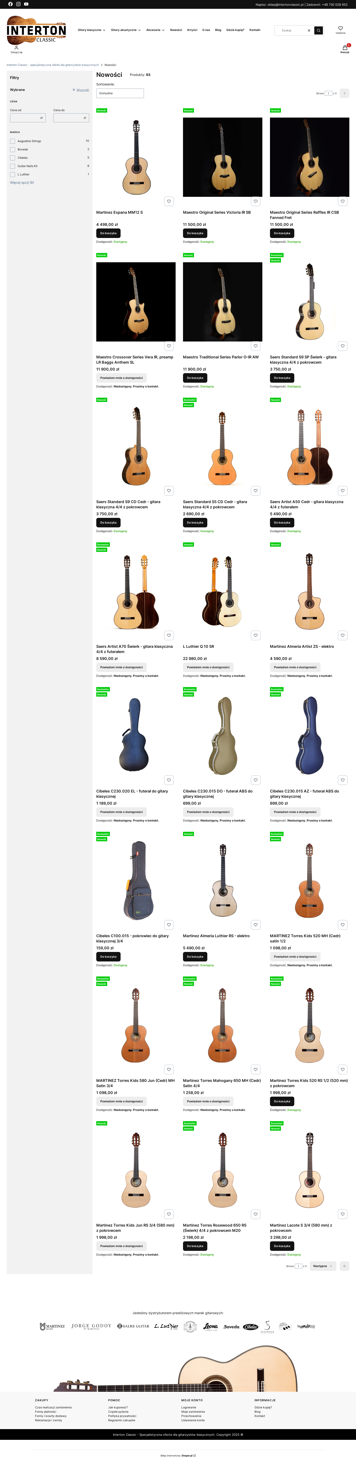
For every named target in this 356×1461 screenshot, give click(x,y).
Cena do (59, 110)
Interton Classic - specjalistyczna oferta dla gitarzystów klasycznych (53, 65)
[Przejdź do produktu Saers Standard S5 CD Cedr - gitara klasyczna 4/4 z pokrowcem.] (222, 446)
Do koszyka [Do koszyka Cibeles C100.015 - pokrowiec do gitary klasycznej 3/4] (108, 956)
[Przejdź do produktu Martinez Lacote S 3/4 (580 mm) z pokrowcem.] (309, 1170)
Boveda (23, 149)
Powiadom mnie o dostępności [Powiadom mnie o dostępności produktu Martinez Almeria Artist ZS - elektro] (295, 667)
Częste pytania (118, 1411)
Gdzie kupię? (263, 1407)
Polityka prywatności (122, 1416)
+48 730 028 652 (335, 4)
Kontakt (259, 1416)
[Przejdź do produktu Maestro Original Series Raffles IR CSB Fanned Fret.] (309, 157)
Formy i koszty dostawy (51, 1416)
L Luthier (23, 174)
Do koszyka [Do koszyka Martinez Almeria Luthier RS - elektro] (195, 956)
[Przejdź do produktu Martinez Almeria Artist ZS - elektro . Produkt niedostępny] (309, 591)
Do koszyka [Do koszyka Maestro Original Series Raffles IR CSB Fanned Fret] (282, 233)
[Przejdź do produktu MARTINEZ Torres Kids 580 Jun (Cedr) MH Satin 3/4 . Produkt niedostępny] (136, 1025)
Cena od (15, 110)
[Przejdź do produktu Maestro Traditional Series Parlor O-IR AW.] (222, 302)
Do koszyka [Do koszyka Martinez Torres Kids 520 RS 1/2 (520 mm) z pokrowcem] (282, 1101)
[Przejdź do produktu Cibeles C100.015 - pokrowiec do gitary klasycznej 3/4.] (136, 880)
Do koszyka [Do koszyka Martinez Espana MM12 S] (108, 233)
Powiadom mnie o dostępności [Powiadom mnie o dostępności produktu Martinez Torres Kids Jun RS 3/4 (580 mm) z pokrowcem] (121, 1246)
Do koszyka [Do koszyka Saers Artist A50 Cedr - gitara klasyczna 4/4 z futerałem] (282, 522)
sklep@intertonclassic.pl (286, 4)
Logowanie (188, 1407)
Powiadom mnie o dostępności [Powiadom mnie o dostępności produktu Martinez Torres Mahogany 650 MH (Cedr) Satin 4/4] (208, 1101)
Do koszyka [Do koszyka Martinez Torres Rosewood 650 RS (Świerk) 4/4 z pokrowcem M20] (195, 1246)
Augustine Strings (29, 141)
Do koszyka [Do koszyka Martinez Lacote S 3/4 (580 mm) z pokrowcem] (282, 1246)
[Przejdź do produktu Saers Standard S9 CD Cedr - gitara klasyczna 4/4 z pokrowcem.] (136, 446)
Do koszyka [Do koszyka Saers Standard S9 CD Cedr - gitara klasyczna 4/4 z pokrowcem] (108, 522)
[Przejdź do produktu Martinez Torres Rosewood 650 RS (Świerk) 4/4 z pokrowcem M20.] (222, 1170)
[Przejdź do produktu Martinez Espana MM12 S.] (136, 157)
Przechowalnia (191, 1416)
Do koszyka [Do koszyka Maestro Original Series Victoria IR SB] (195, 233)
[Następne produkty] (323, 1266)
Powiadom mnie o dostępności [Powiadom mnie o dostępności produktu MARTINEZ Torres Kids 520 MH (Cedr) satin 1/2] (295, 956)
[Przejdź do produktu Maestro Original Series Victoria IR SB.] (222, 157)
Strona (320, 93)
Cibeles (23, 157)
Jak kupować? (118, 1407)
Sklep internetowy (176, 1455)
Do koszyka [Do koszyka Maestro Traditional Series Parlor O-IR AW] (195, 378)
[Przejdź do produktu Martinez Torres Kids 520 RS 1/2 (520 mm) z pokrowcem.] (309, 1025)
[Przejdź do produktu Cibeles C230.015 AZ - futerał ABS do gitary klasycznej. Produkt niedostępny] (309, 736)
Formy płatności (45, 1411)
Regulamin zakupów (121, 1420)
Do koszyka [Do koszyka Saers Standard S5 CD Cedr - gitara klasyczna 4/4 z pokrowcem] (195, 522)
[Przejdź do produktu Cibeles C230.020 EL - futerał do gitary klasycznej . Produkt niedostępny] (136, 736)
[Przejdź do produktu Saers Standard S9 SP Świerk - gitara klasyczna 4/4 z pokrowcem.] (309, 302)
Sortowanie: (105, 84)
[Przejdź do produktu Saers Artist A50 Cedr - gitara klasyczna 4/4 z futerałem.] (309, 446)
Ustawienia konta (193, 1420)
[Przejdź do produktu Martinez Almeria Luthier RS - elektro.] (222, 880)
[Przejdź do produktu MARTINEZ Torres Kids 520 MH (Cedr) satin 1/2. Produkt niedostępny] (309, 880)
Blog (257, 1411)
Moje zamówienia (193, 1411)
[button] (318, 30)
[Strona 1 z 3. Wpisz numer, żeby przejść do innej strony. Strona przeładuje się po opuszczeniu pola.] (328, 93)
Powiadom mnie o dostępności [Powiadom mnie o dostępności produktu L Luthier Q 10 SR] (208, 667)
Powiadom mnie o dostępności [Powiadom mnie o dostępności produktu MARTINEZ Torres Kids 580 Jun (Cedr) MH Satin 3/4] (121, 1101)
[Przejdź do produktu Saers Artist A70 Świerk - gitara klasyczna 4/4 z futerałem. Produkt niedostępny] (136, 591)
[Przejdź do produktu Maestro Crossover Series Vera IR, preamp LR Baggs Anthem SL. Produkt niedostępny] (136, 302)
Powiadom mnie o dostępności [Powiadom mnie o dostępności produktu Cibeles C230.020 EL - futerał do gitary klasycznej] (121, 812)
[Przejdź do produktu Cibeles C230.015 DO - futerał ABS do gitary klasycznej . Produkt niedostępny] (222, 736)
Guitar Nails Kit (27, 166)
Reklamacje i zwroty (48, 1420)
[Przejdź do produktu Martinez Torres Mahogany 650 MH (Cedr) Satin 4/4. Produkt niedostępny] (222, 1025)
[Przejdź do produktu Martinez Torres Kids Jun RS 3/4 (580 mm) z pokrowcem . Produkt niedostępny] (136, 1170)
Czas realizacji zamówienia (53, 1407)
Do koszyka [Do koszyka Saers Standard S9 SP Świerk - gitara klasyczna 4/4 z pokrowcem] (282, 378)
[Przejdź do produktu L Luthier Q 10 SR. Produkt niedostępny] (222, 591)
